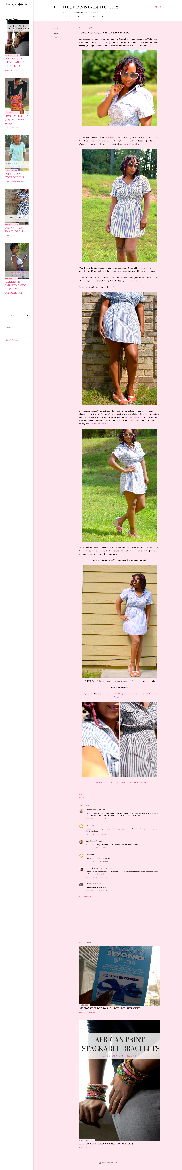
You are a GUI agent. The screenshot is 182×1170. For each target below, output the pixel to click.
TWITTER (106, 782)
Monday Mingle (117, 694)
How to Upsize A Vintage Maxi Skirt (17, 119)
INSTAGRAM (131, 782)
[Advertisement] (119, 919)
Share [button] (55, 28)
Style (82, 17)
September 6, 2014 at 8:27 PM (96, 877)
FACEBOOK (95, 782)
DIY (87, 17)
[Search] (158, 7)
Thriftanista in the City (90, 7)
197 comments (90, 1013)
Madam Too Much (93, 810)
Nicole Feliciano (92, 884)
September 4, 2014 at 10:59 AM (97, 861)
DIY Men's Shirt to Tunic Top (16, 175)
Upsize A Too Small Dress (14, 229)
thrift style (57, 37)
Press (103, 17)
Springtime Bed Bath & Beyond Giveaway (109, 1008)
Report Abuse (11, 340)
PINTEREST (144, 782)
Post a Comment (86, 896)
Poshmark (16, 6)
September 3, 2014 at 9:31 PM (96, 848)
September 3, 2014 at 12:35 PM (96, 834)
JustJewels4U (92, 841)
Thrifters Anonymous (134, 694)
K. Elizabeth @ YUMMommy (98, 868)
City (92, 17)
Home (64, 17)
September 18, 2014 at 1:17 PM (96, 891)
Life (97, 17)
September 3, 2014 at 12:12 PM (96, 819)
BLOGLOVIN (118, 782)
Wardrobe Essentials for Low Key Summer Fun (16, 287)
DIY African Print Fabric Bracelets (106, 1143)
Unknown (90, 825)
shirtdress (109, 137)
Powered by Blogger (108, 1162)
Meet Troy (73, 17)
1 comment (89, 1148)
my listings (20, 4)
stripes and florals (134, 417)
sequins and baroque (98, 423)
